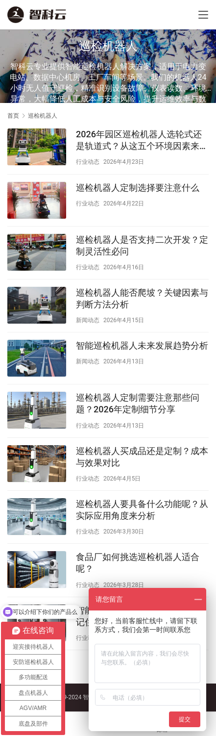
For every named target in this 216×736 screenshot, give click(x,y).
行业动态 (87, 161)
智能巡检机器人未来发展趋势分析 (142, 345)
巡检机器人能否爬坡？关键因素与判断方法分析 (142, 298)
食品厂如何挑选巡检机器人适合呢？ (137, 563)
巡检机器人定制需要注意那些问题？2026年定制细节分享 (137, 403)
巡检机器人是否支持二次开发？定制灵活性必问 (142, 245)
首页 (13, 115)
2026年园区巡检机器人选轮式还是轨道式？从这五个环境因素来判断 (142, 140)
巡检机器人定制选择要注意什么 (137, 187)
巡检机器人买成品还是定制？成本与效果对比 (142, 457)
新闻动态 (87, 320)
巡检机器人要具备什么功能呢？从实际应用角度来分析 (142, 510)
